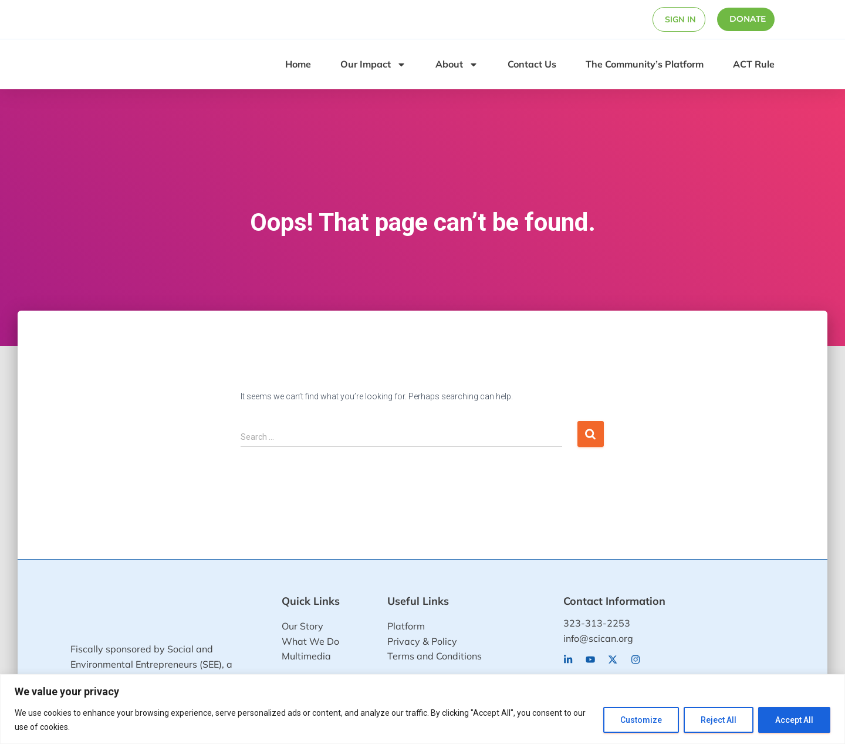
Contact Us (532, 63)
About (456, 63)
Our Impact (373, 63)
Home (298, 63)
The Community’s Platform (645, 63)
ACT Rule (754, 63)
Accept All (794, 720)
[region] (422, 709)
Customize (641, 720)
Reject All (718, 720)
